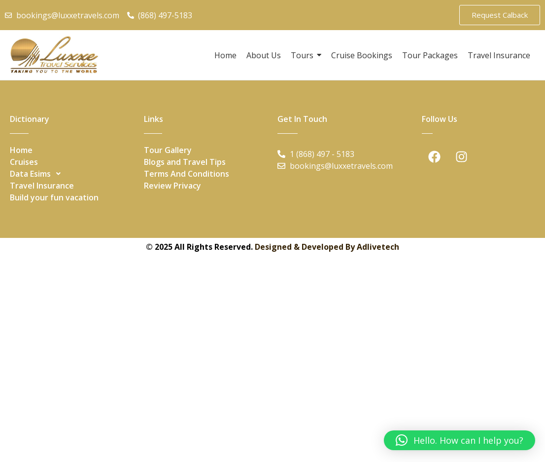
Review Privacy (172, 185)
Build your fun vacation (54, 197)
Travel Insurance (42, 185)
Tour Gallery (168, 150)
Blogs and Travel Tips (185, 161)
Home (21, 150)
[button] (72, 174)
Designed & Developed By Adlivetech (327, 246)
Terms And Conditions (186, 173)
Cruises (24, 161)
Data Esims (38, 174)
